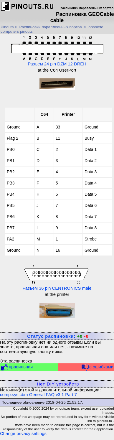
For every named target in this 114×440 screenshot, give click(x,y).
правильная (17, 367)
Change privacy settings (23, 433)
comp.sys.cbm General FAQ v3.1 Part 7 (38, 394)
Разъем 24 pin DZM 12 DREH (57, 51)
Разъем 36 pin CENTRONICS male (56, 277)
